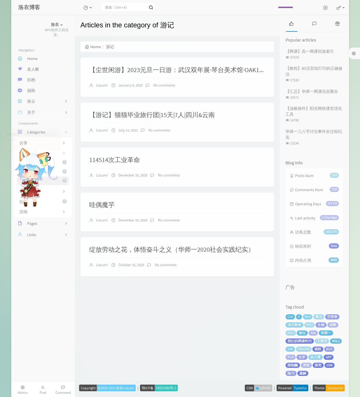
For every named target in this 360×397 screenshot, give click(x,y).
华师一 (326, 333)
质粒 (306, 365)
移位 (302, 333)
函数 (332, 325)
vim (290, 349)
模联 (317, 349)
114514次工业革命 (114, 160)
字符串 (332, 317)
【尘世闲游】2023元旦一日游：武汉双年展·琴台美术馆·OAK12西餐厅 (185, 70)
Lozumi (102, 85)
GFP (328, 357)
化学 (302, 357)
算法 (318, 317)
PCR (291, 357)
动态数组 (294, 325)
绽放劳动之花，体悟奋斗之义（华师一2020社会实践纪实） (171, 249)
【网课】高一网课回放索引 (310, 51)
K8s (313, 333)
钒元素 (315, 357)
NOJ (309, 325)
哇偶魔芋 (102, 205)
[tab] (291, 23)
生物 (321, 325)
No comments (163, 85)
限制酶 (293, 365)
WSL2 (336, 341)
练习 (291, 373)
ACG (329, 349)
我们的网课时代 (300, 341)
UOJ (291, 333)
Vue (307, 317)
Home (93, 46)
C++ (290, 317)
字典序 (322, 341)
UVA (330, 365)
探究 (318, 365)
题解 (302, 373)
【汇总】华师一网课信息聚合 (312, 91)
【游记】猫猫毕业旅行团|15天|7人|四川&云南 (152, 115)
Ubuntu (303, 349)
